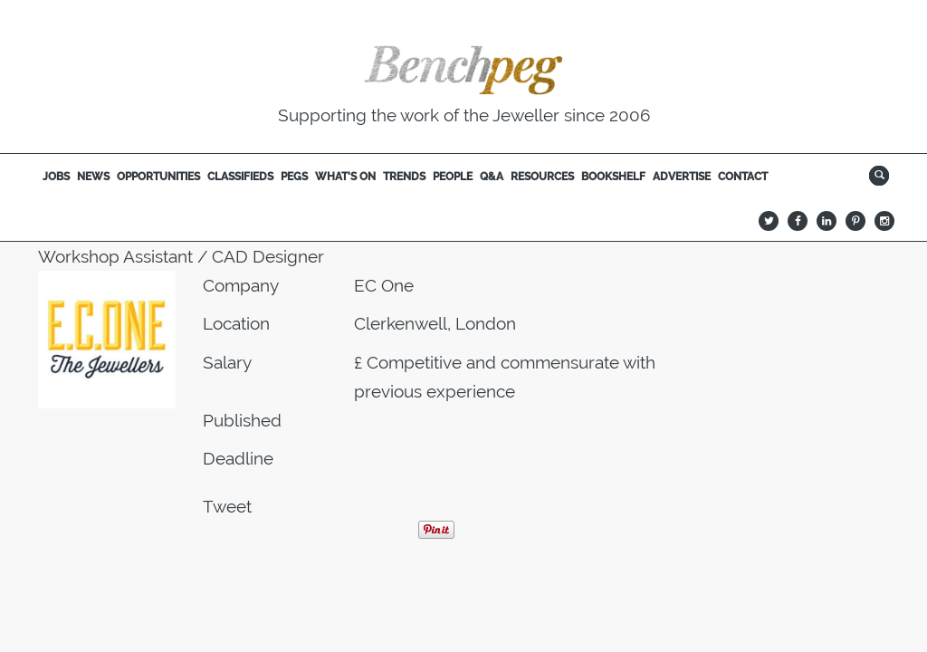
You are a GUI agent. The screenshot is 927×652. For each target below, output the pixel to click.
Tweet (227, 506)
